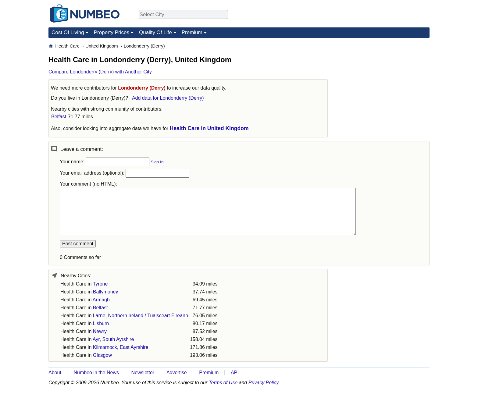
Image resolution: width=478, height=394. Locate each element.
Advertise (176, 372)
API (235, 372)
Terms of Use (223, 382)
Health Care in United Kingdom (209, 128)
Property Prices (111, 32)
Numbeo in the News (96, 372)
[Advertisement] (384, 81)
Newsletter (143, 372)
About (54, 372)
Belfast (58, 116)
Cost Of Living (68, 32)
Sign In (157, 162)
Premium (192, 32)
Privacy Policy (263, 382)
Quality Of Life (155, 32)
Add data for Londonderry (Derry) (168, 98)
